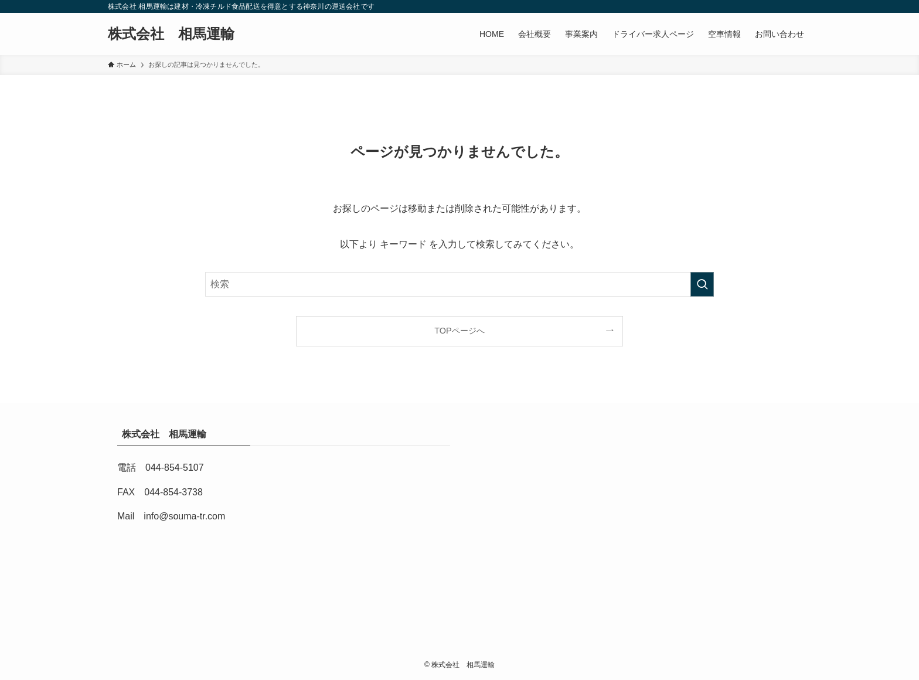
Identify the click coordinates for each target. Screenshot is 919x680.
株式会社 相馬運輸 (178, 34)
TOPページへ (459, 330)
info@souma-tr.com (184, 516)
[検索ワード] (459, 284)
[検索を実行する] (702, 284)
